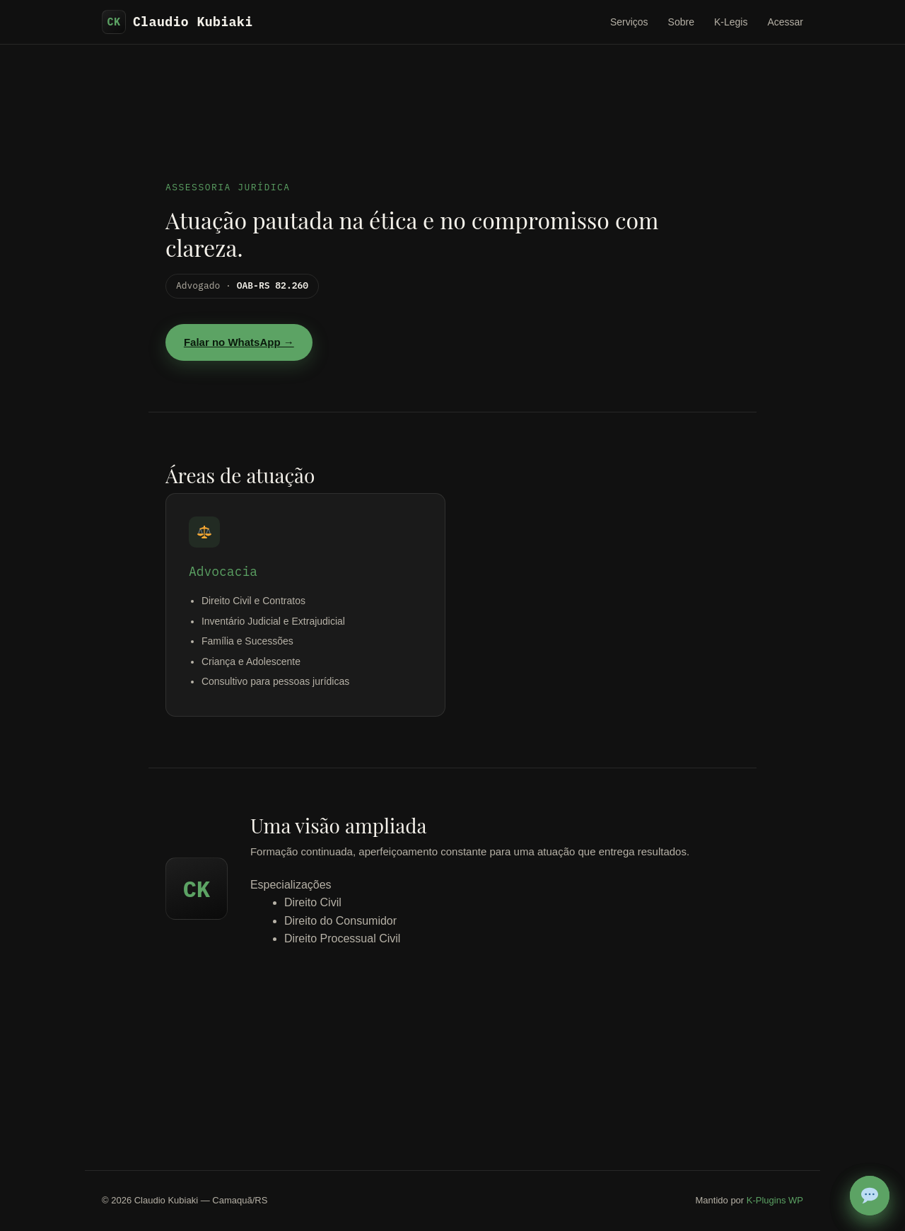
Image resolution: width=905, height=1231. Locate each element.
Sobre (681, 22)
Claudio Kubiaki (177, 22)
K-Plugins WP (775, 1200)
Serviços (629, 22)
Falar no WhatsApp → (239, 342)
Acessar (785, 22)
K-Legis (730, 22)
